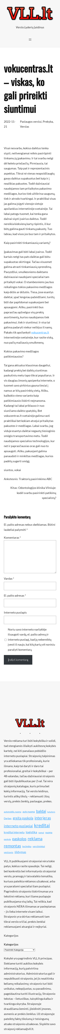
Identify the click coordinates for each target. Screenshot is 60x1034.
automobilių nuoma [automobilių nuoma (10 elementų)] (12, 811)
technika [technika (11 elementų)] (26, 846)
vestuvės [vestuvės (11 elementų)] (8, 852)
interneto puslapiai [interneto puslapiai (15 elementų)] (18, 826)
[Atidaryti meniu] (30, 39)
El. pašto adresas (15, 595)
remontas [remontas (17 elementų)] (12, 845)
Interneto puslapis (15, 612)
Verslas (24, 126)
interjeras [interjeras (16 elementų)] (43, 817)
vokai (17, 470)
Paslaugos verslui (31, 121)
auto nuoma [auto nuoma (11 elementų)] (29, 811)
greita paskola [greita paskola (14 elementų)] (23, 818)
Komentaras (12, 537)
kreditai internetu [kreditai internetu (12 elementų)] (14, 832)
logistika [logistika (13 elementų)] (31, 832)
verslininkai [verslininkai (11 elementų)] (39, 846)
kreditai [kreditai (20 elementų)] (42, 825)
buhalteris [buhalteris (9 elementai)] (51, 812)
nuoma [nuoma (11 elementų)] (48, 832)
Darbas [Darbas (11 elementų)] (8, 818)
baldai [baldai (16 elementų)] (41, 811)
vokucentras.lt (40, 332)
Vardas (9, 578)
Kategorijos (11, 944)
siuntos (8, 470)
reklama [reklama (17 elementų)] (35, 838)
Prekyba (48, 121)
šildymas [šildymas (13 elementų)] (20, 852)
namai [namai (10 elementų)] (41, 832)
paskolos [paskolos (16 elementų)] (19, 838)
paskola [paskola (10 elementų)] (7, 839)
